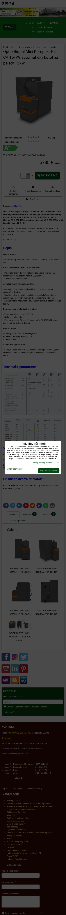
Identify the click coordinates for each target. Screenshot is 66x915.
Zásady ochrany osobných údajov (45, 463)
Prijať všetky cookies (48, 471)
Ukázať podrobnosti (15, 469)
